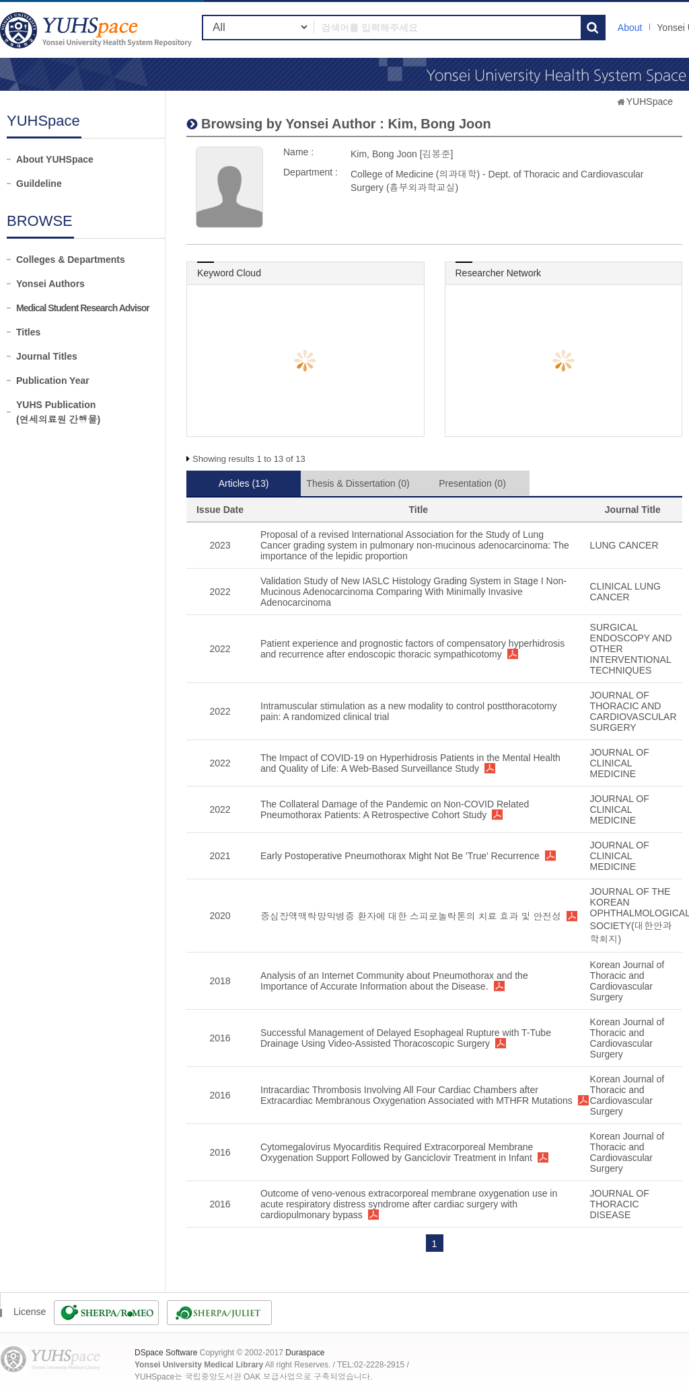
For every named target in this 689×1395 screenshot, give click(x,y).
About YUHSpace (55, 159)
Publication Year (52, 380)
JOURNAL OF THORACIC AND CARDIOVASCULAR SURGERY (633, 711)
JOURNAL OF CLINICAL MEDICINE (619, 763)
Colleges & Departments (70, 259)
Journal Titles (46, 356)
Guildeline (39, 183)
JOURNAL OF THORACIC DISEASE (619, 1204)
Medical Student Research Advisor (82, 308)
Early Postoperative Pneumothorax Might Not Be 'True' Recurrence (400, 855)
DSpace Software (166, 1352)
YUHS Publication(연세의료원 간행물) (58, 412)
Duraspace (304, 1352)
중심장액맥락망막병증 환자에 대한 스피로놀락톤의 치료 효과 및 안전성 (410, 916)
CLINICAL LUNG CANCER (625, 591)
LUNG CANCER (624, 545)
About (630, 27)
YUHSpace (649, 101)
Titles (28, 332)
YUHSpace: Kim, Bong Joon (97, 30)
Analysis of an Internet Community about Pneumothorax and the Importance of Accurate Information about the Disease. (394, 981)
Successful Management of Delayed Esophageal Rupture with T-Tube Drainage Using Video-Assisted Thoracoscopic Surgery (405, 1038)
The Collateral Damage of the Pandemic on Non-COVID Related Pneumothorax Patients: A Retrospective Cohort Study (394, 809)
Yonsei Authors (50, 283)
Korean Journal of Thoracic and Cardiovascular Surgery (627, 980)
